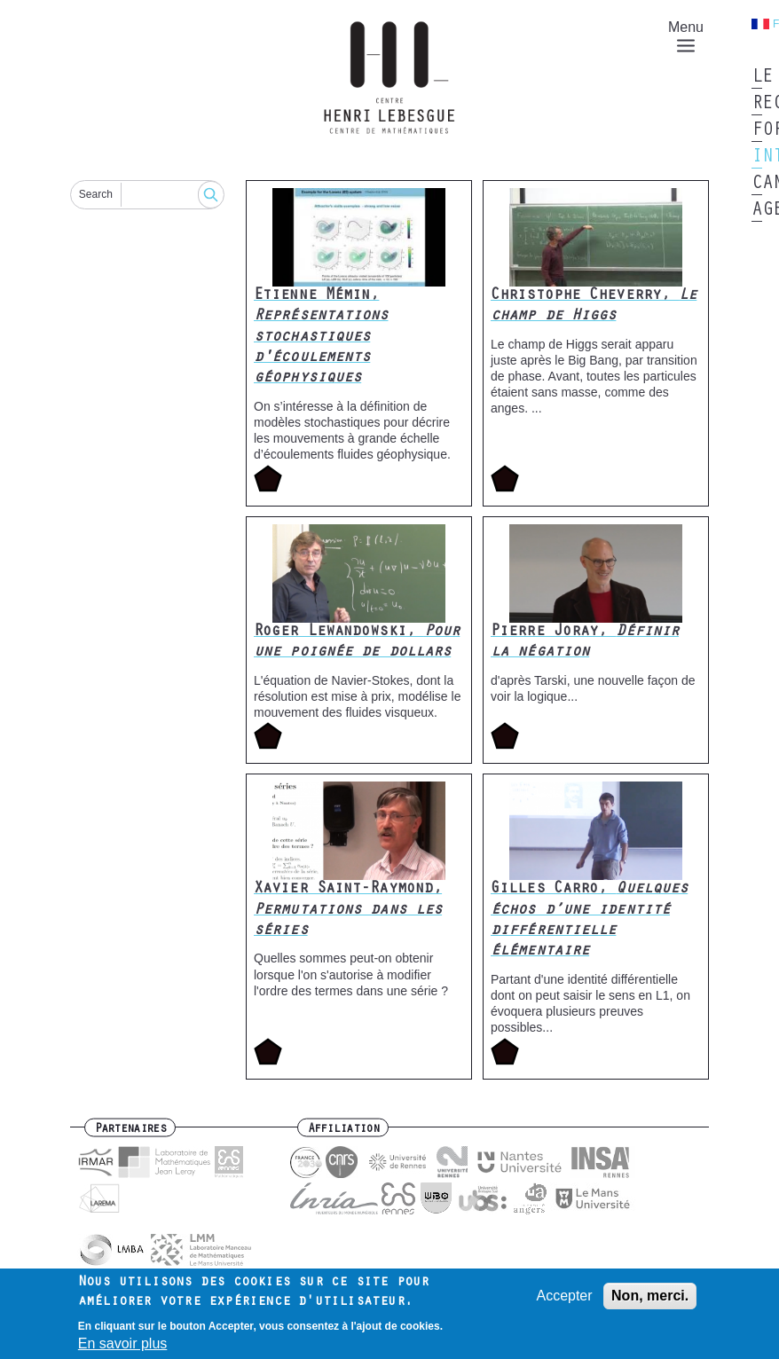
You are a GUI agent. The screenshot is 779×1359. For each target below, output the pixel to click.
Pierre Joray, (585, 643)
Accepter (564, 1302)
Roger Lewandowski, (357, 643)
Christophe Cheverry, (593, 306)
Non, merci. (650, 1302)
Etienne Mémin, (321, 338)
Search (96, 194)
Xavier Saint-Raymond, (348, 910)
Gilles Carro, (589, 921)
